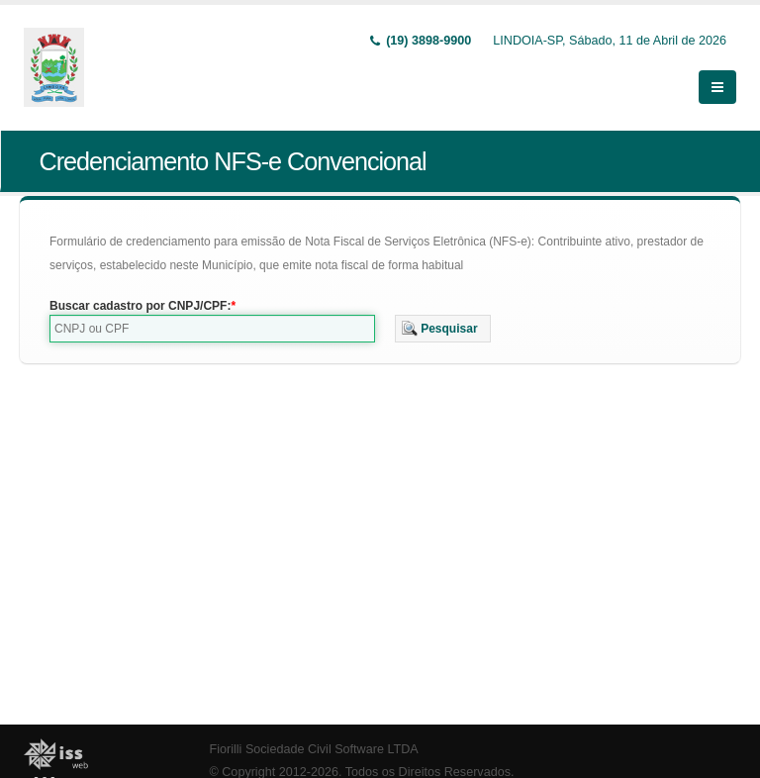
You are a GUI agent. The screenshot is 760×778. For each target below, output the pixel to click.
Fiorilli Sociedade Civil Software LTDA (314, 749)
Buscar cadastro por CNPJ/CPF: (140, 306)
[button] (443, 328)
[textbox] (212, 328)
